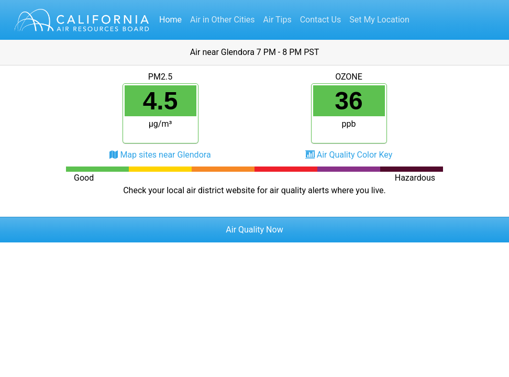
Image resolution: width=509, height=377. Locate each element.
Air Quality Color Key (355, 155)
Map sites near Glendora (165, 155)
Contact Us (320, 20)
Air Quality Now (254, 230)
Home (170, 20)
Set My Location (379, 20)
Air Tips (277, 20)
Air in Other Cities (222, 20)
